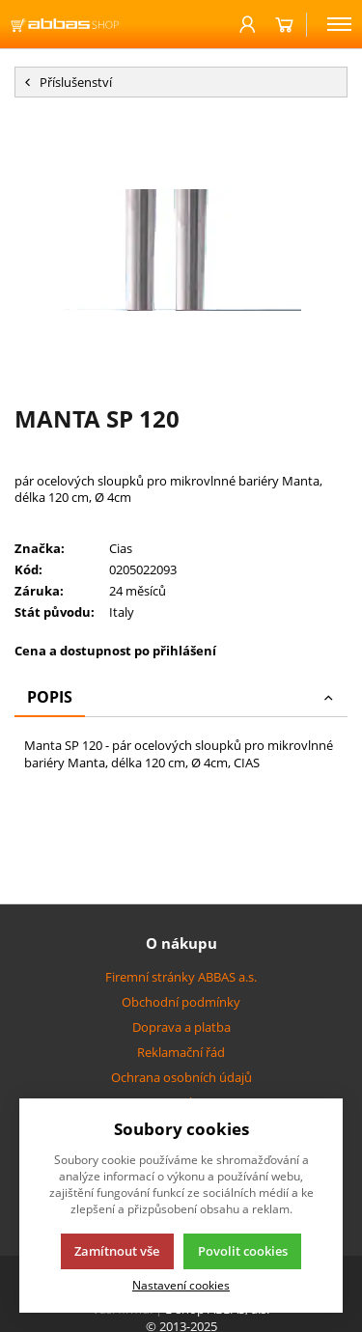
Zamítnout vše (116, 1251)
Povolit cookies (243, 1251)
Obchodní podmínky (181, 1002)
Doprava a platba (181, 1027)
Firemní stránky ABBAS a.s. (181, 976)
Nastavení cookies (181, 1284)
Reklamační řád (181, 1052)
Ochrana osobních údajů (181, 1077)
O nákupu (181, 943)
